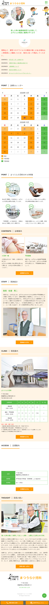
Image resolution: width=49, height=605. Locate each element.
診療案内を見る (24, 273)
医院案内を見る (24, 436)
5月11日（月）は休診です (16, 59)
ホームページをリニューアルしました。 (20, 73)
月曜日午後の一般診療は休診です (18, 63)
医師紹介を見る (24, 342)
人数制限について (14, 66)
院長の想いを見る (25, 566)
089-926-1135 (8, 398)
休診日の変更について (15, 69)
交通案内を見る (24, 489)
